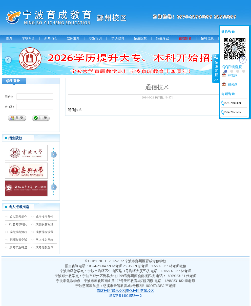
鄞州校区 (118, 291)
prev (8, 60)
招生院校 (140, 38)
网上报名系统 (42, 239)
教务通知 (73, 38)
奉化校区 (133, 291)
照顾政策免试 (16, 239)
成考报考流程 (16, 232)
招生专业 (162, 38)
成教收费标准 (42, 224)
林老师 (232, 75)
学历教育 (117, 38)
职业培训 (95, 38)
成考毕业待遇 (16, 247)
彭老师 (232, 84)
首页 (9, 38)
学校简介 (28, 38)
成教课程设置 (42, 232)
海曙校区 (104, 291)
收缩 (215, 68)
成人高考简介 (16, 216)
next (243, 60)
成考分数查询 (42, 247)
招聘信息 (207, 38)
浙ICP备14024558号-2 (125, 296)
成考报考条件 (42, 216)
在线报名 (185, 38)
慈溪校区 (147, 291)
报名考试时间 (16, 224)
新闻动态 (50, 38)
